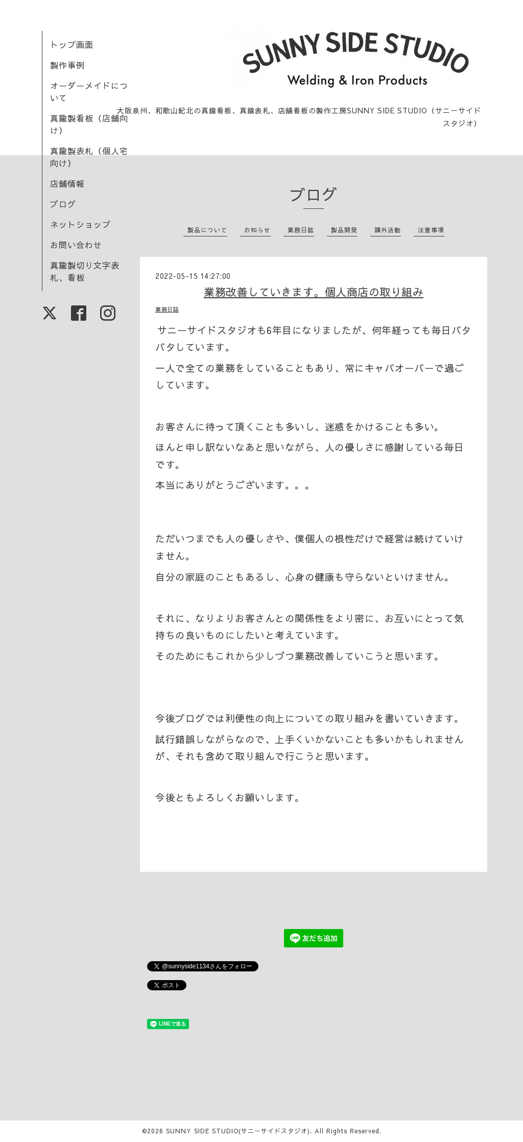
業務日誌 (301, 230)
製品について (207, 230)
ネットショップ (80, 224)
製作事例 (67, 64)
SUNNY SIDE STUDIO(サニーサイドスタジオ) (238, 1131)
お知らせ (257, 230)
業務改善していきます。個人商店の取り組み (313, 291)
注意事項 (431, 230)
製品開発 (344, 230)
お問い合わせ (76, 244)
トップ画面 (71, 44)
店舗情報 (67, 183)
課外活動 (387, 230)
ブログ (63, 203)
